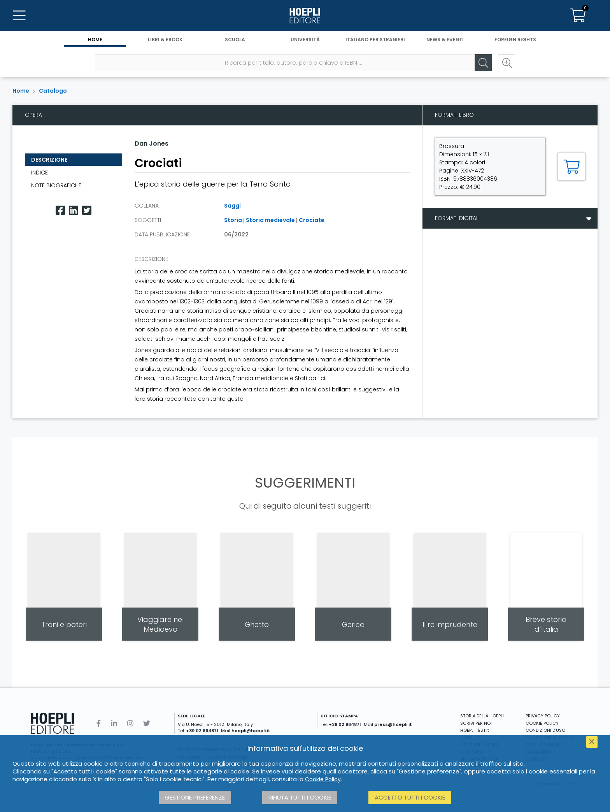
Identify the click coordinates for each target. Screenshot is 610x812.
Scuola (235, 39)
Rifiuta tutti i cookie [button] (299, 797)
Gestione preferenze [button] (195, 797)
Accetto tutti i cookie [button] (410, 797)
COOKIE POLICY (542, 723)
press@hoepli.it (393, 724)
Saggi (232, 206)
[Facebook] (60, 210)
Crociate (311, 220)
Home (95, 39)
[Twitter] (86, 210)
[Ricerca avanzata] (506, 62)
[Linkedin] (73, 210)
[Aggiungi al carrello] (571, 166)
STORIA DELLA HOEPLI (482, 716)
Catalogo (53, 91)
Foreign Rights (515, 39)
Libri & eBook (165, 39)
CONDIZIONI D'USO (545, 730)
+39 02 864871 (202, 730)
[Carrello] (578, 16)
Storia (233, 220)
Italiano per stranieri (375, 39)
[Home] (305, 15)
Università (305, 39)
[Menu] (19, 16)
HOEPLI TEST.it (474, 730)
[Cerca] (483, 62)
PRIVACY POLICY (543, 716)
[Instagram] (130, 723)
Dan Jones (151, 143)
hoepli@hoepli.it (250, 730)
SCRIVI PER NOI (476, 723)
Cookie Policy (323, 779)
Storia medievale (270, 220)
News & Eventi (445, 39)
